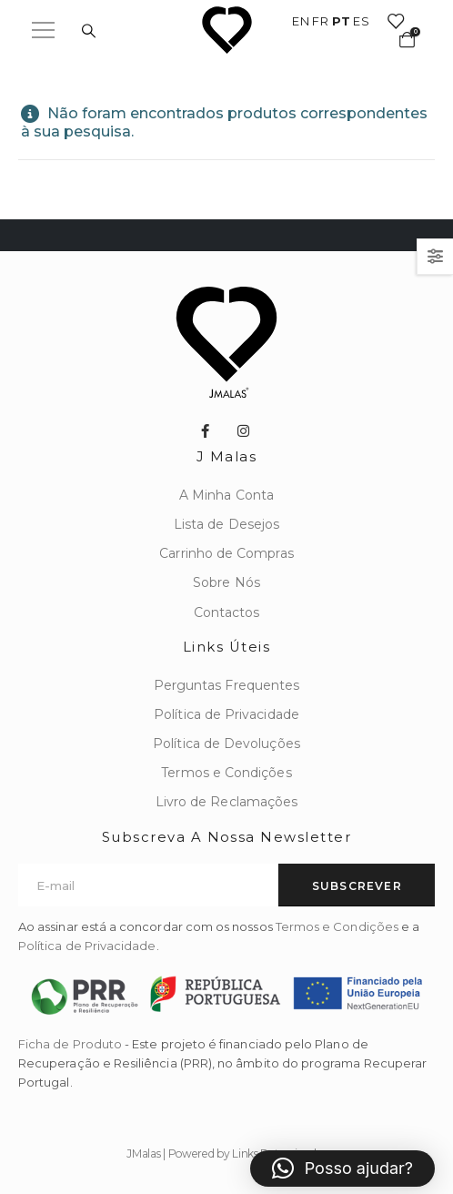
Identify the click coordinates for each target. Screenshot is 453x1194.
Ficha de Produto (70, 1044)
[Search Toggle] (88, 31)
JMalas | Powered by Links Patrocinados (226, 1153)
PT (341, 21)
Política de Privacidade (87, 945)
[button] (342, 1168)
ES (361, 21)
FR (320, 21)
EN (300, 21)
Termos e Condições (337, 926)
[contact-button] (356, 885)
